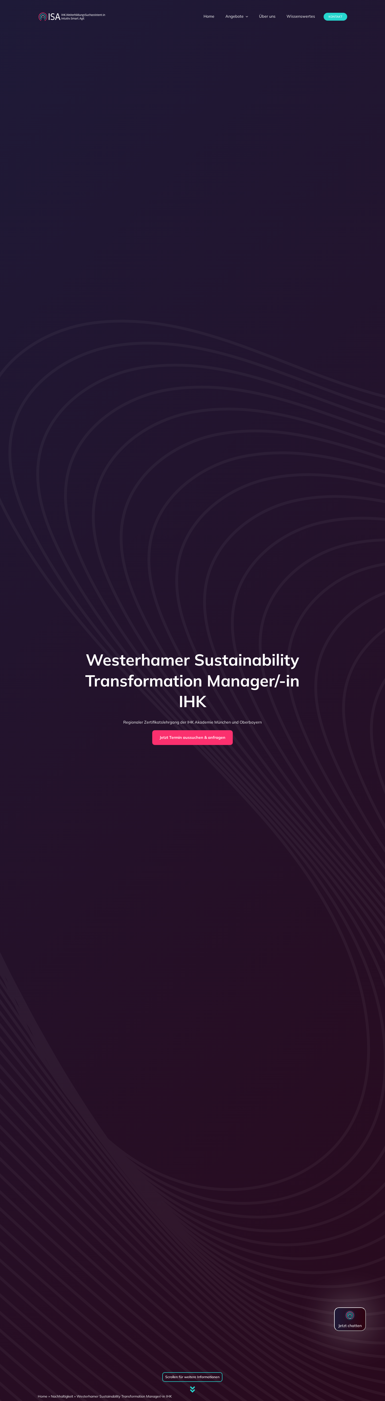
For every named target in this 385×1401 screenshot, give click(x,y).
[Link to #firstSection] (192, 1389)
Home (42, 1396)
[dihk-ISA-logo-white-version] (72, 13)
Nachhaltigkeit (62, 1396)
